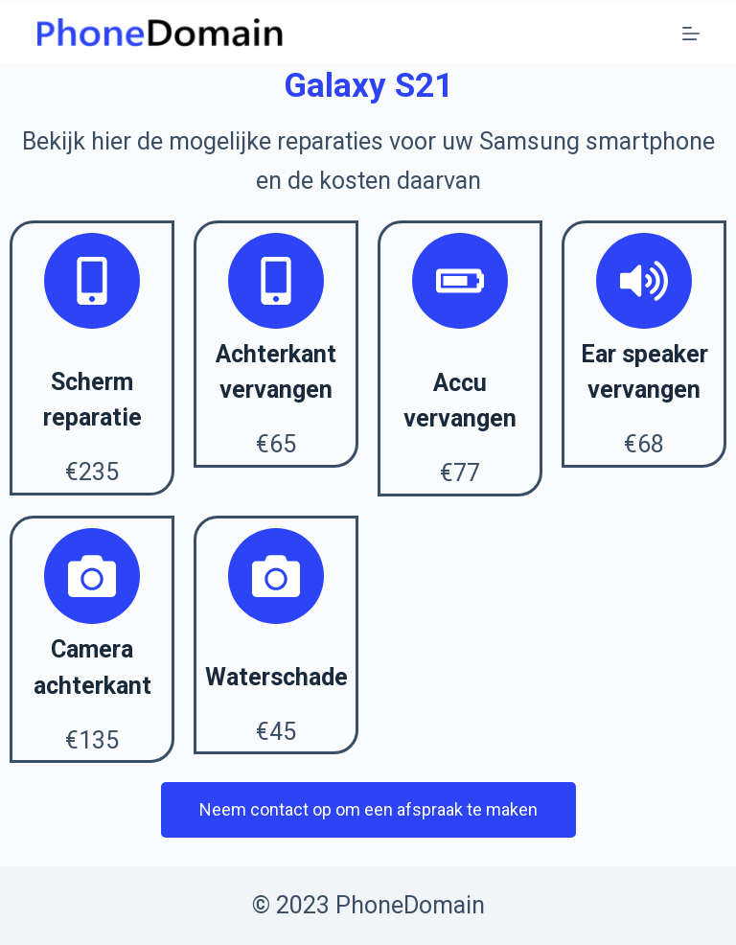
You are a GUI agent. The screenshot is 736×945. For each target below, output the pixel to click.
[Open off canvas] (691, 33)
